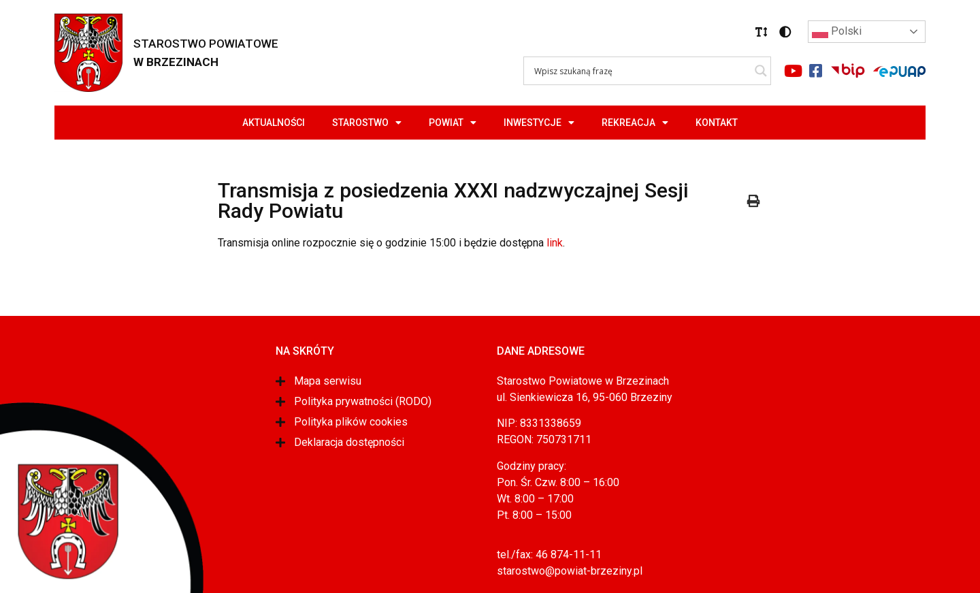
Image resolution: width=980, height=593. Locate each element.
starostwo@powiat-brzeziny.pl (569, 570)
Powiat (452, 122)
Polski (837, 32)
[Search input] (641, 70)
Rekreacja (635, 122)
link (554, 242)
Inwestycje (539, 122)
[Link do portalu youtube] (793, 71)
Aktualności (273, 122)
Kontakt (717, 122)
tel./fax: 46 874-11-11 (549, 554)
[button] (761, 32)
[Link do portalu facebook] (815, 70)
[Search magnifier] (760, 70)
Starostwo (367, 122)
